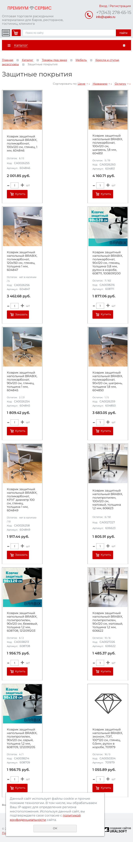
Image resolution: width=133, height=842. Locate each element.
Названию (100, 83)
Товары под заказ (54, 60)
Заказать (21, 314)
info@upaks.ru (105, 17)
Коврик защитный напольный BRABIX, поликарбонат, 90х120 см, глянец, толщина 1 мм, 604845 (22, 381)
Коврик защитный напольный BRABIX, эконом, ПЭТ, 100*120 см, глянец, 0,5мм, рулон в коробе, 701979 (107, 738)
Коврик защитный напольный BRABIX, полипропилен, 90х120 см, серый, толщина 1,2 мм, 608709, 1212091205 (22, 738)
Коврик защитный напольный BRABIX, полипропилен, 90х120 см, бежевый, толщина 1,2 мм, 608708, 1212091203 (22, 621)
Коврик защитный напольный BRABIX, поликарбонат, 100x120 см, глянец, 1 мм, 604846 (22, 143)
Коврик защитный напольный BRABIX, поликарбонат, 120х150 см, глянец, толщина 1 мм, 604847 (22, 261)
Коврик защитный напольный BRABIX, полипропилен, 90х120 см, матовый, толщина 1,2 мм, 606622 (107, 621)
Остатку (120, 83)
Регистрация (120, 6)
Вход (103, 6)
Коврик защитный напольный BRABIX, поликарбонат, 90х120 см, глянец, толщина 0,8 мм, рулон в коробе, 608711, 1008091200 (107, 262)
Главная (7, 60)
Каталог (27, 60)
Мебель (81, 60)
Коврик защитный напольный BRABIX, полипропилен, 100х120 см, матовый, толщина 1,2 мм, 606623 (107, 499)
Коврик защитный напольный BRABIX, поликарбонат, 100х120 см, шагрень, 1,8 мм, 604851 (107, 144)
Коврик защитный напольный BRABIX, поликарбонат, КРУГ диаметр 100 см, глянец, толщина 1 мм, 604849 (22, 499)
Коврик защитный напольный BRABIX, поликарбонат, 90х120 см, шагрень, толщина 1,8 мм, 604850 (107, 381)
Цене (81, 83)
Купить (20, 194)
